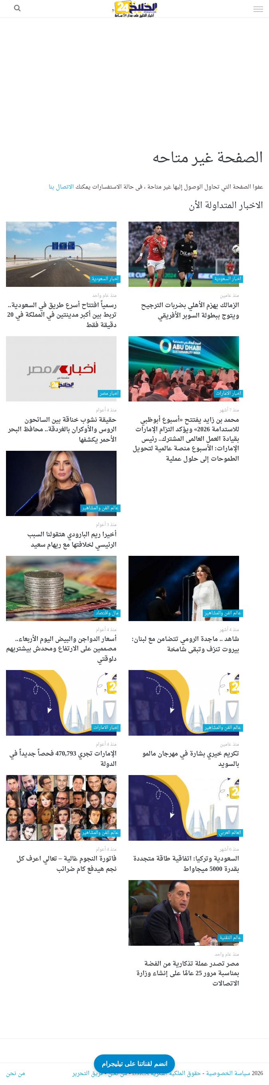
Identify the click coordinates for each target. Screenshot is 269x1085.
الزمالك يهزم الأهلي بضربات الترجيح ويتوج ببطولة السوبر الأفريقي (190, 311)
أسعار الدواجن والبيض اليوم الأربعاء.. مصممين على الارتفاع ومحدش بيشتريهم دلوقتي (61, 649)
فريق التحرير (87, 1073)
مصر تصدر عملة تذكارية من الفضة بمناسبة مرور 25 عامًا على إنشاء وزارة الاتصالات (187, 974)
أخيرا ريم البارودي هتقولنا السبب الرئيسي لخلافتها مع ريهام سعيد (72, 540)
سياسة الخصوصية (228, 1073)
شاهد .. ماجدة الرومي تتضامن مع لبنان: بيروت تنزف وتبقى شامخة (185, 645)
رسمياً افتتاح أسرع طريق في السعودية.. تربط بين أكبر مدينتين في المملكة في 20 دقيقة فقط (62, 315)
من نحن (117, 1073)
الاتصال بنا (61, 187)
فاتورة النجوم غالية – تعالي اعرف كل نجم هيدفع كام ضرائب (66, 864)
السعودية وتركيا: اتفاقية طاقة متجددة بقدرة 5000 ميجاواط (186, 864)
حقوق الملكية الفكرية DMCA (166, 1073)
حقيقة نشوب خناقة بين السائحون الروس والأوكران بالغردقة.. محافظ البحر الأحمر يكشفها (62, 430)
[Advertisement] (134, 77)
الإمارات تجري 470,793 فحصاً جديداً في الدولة (63, 759)
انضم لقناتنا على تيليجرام (134, 1063)
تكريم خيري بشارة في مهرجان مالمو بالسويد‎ (190, 759)
